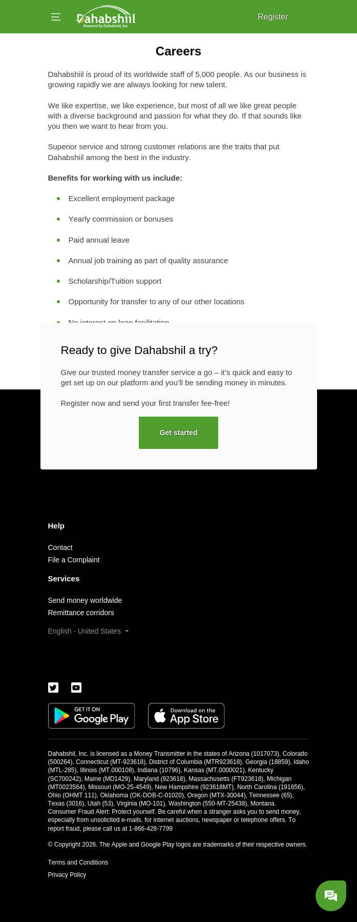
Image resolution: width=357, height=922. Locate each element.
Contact (60, 547)
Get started (179, 432)
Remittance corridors (81, 613)
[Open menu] (56, 17)
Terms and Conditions (78, 862)
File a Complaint (74, 560)
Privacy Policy (67, 874)
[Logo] (105, 16)
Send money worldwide (85, 600)
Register (273, 16)
